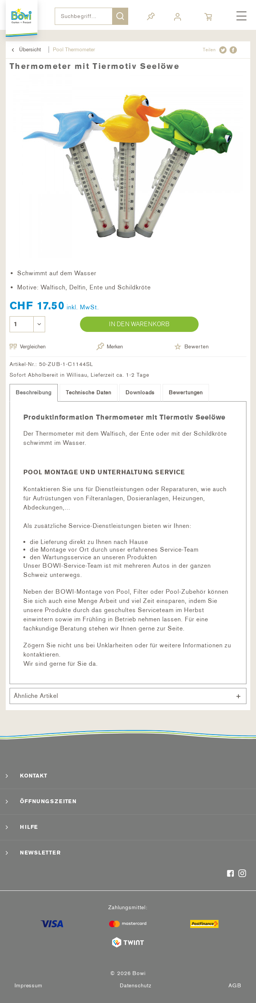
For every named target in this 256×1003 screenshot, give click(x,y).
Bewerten (191, 346)
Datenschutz (136, 985)
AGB (234, 985)
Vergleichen (28, 346)
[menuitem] (241, 16)
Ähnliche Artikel (36, 695)
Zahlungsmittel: (128, 907)
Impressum (28, 985)
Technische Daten (88, 392)
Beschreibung (34, 392)
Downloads (140, 392)
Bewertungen (186, 392)
